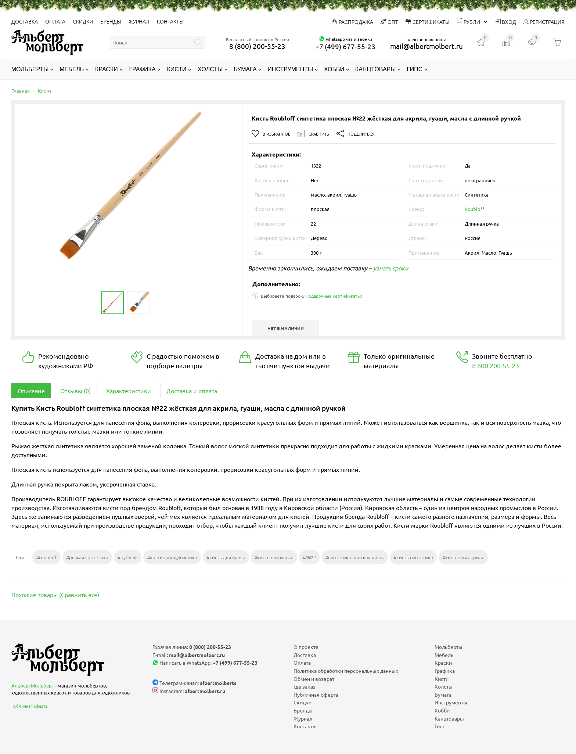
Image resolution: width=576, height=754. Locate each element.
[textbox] (157, 42)
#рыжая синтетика (87, 557)
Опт (389, 21)
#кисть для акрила (463, 557)
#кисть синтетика (413, 557)
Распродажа (352, 21)
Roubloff (474, 209)
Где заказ (305, 686)
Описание (31, 390)
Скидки (83, 21)
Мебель (72, 69)
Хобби (334, 69)
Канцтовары (375, 69)
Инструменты (290, 69)
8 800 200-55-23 (495, 365)
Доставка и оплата (191, 390)
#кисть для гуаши (225, 557)
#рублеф (128, 557)
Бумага (245, 69)
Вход (506, 21)
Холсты (210, 69)
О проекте (306, 646)
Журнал (139, 21)
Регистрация (544, 21)
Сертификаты (428, 21)
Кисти (176, 69)
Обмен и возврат (314, 678)
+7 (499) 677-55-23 (345, 46)
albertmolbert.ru (205, 690)
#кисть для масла (274, 557)
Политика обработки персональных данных (346, 670)
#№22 (309, 557)
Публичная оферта (29, 706)
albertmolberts (218, 682)
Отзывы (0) (75, 390)
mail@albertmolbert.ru (426, 46)
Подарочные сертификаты (333, 296)
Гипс (414, 69)
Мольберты (30, 69)
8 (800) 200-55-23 (257, 46)
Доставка (24, 21)
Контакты (170, 21)
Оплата (55, 21)
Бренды (110, 21)
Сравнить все (79, 594)
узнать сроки (390, 268)
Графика (142, 69)
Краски (106, 69)
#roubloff (46, 557)
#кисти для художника (172, 557)
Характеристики (128, 390)
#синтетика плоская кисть (354, 557)
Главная (20, 90)
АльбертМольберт (32, 685)
